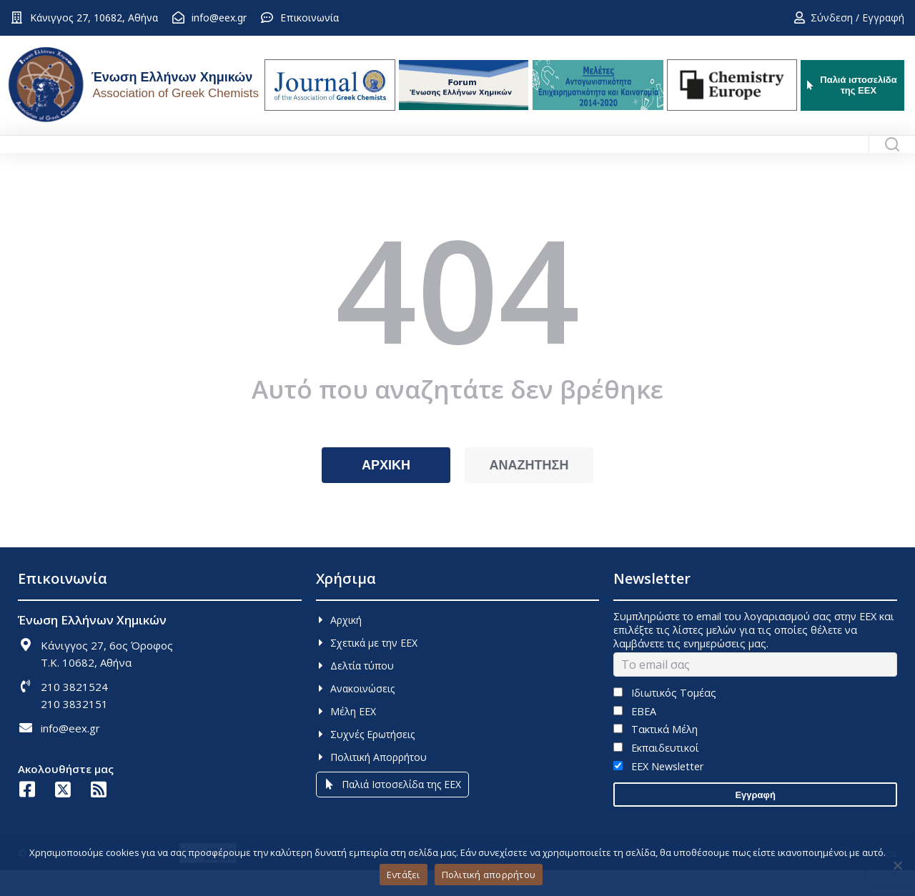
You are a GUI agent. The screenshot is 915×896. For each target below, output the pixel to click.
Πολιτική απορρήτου (489, 874)
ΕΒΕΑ (634, 737)
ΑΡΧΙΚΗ (386, 491)
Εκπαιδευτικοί (655, 773)
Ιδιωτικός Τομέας (664, 718)
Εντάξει (403, 874)
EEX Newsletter (658, 792)
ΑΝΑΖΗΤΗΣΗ (529, 491)
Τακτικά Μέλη (655, 755)
